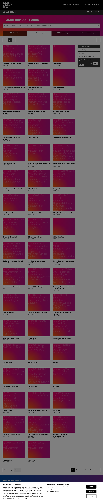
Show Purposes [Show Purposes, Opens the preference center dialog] (91, 498)
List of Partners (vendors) (53, 494)
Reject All (91, 493)
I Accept (91, 489)
